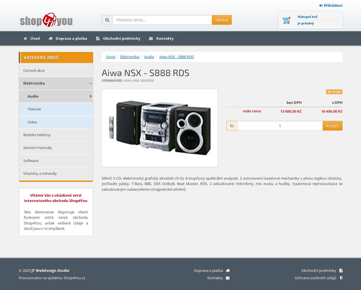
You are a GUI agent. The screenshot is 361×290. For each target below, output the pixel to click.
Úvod (31, 38)
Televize (34, 109)
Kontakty (161, 38)
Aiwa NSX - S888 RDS (176, 56)
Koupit (332, 125)
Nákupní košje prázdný (307, 19)
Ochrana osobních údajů (319, 277)
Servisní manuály (37, 147)
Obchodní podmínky (118, 38)
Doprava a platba (67, 38)
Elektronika (34, 83)
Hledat (222, 19)
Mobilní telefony (37, 134)
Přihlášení (331, 5)
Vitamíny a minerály (40, 173)
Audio (33, 96)
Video (32, 122)
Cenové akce (34, 70)
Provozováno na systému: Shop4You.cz (52, 277)
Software (30, 160)
